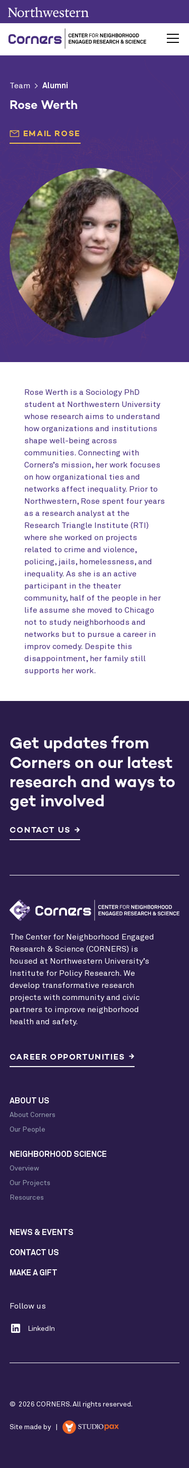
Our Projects (30, 1183)
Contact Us (34, 1253)
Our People (27, 1129)
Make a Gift (33, 1273)
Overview (24, 1168)
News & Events (42, 1232)
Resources (27, 1197)
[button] (171, 38)
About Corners (32, 1115)
